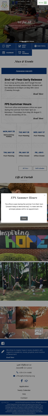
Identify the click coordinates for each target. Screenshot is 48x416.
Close (24, 218)
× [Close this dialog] (45, 195)
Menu (43, 2)
